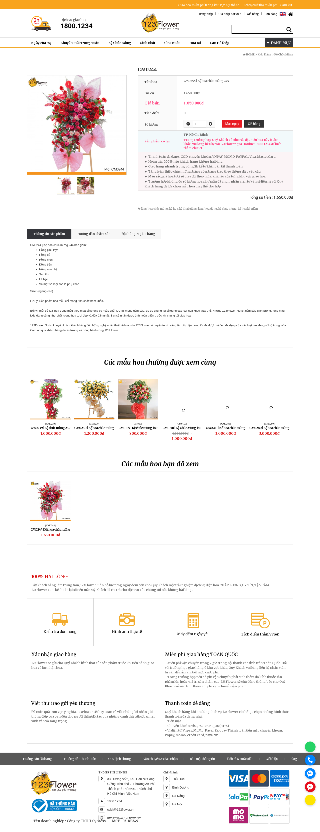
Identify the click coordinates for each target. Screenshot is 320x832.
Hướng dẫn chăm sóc (93, 234)
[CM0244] (50, 525)
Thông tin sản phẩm (49, 234)
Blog (293, 759)
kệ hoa (173, 208)
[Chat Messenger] (310, 786)
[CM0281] (225, 423)
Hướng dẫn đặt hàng (37, 759)
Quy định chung (119, 759)
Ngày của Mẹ (41, 43)
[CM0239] (50, 423)
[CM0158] (182, 423)
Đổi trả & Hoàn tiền (240, 759)
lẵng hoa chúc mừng (154, 208)
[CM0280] (269, 423)
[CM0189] (138, 423)
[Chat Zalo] (310, 773)
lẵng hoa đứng (207, 208)
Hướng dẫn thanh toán (80, 759)
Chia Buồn (172, 43)
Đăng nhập (206, 14)
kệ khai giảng (188, 208)
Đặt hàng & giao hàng (138, 234)
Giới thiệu (272, 759)
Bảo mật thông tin (202, 759)
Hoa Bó (195, 43)
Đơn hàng (270, 14)
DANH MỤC (279, 43)
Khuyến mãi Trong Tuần (79, 43)
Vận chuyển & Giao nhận (160, 759)
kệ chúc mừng (227, 208)
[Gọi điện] (310, 760)
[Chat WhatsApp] (310, 747)
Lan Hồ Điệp (219, 43)
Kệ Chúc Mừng (119, 43)
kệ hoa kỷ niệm (248, 208)
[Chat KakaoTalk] (310, 800)
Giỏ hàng (253, 14)
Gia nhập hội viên (229, 14)
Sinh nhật (147, 43)
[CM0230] (94, 423)
